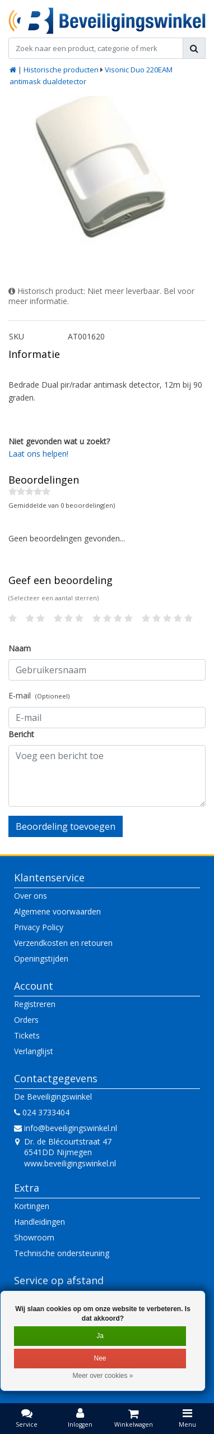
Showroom (34, 1237)
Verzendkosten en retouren (63, 942)
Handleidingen (39, 1221)
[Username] (107, 670)
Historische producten (61, 70)
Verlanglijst (33, 1051)
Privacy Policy (38, 927)
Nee (100, 1358)
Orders (26, 1019)
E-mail (38, 695)
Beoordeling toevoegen (65, 826)
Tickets (27, 1035)
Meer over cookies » (102, 1376)
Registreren (34, 1004)
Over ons (30, 895)
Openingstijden (41, 958)
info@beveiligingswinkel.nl (65, 1128)
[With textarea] (107, 776)
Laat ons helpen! (38, 453)
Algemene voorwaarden (57, 911)
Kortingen (31, 1206)
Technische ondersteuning (61, 1253)
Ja (100, 1336)
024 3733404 (41, 1112)
